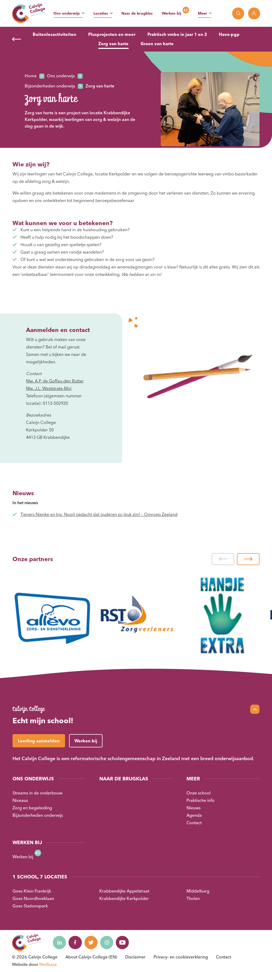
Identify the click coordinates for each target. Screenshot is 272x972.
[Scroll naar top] (255, 709)
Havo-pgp (229, 34)
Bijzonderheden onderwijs (37, 815)
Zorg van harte (113, 43)
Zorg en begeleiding (32, 807)
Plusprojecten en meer (111, 34)
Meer (202, 13)
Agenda (194, 815)
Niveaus (20, 800)
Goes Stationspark (30, 905)
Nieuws (193, 807)
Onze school (198, 793)
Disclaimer (135, 957)
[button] (223, 559)
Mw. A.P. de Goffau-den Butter (55, 381)
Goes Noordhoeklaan (33, 898)
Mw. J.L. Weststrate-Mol (48, 388)
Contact (194, 822)
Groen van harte (157, 43)
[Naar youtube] (123, 942)
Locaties (101, 13)
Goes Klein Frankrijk (31, 891)
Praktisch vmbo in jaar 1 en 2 (177, 34)
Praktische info (200, 800)
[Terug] (16, 39)
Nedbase (48, 964)
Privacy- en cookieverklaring (181, 957)
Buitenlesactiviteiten (54, 34)
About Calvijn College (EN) (91, 957)
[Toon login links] (254, 13)
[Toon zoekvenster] (238, 13)
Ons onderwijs (66, 13)
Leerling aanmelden (39, 740)
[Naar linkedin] (59, 942)
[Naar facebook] (75, 942)
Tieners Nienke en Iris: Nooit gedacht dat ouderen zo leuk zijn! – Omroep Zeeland (98, 514)
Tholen (193, 898)
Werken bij (171, 13)
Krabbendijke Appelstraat (124, 891)
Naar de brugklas (137, 13)
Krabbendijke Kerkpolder (124, 898)
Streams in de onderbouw (37, 793)
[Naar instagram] (107, 942)
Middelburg (197, 891)
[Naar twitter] (91, 942)
